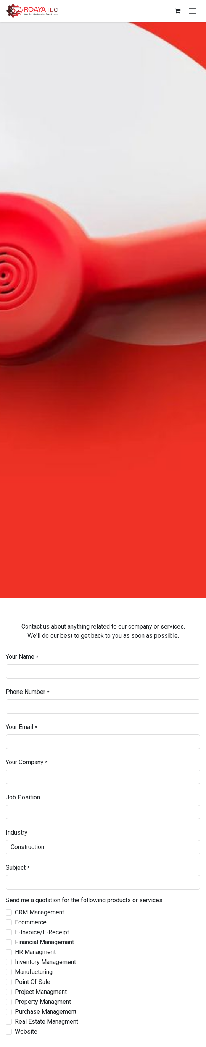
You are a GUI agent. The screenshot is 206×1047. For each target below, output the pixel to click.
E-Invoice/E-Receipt (42, 932)
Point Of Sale (32, 981)
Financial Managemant (44, 942)
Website (26, 1031)
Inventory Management (45, 962)
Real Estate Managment (46, 1021)
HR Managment (35, 952)
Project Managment (41, 991)
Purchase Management (45, 1011)
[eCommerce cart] (177, 10)
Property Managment (43, 1001)
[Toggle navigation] (192, 11)
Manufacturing (34, 972)
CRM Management (39, 912)
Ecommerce (31, 922)
